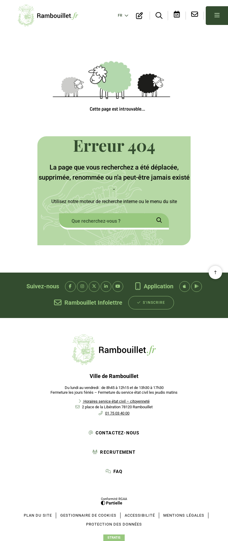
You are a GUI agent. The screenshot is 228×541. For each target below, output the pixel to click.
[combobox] (104, 221)
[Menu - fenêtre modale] (217, 15)
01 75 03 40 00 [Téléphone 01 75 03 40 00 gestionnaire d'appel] (117, 413)
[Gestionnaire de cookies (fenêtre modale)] (88, 515)
